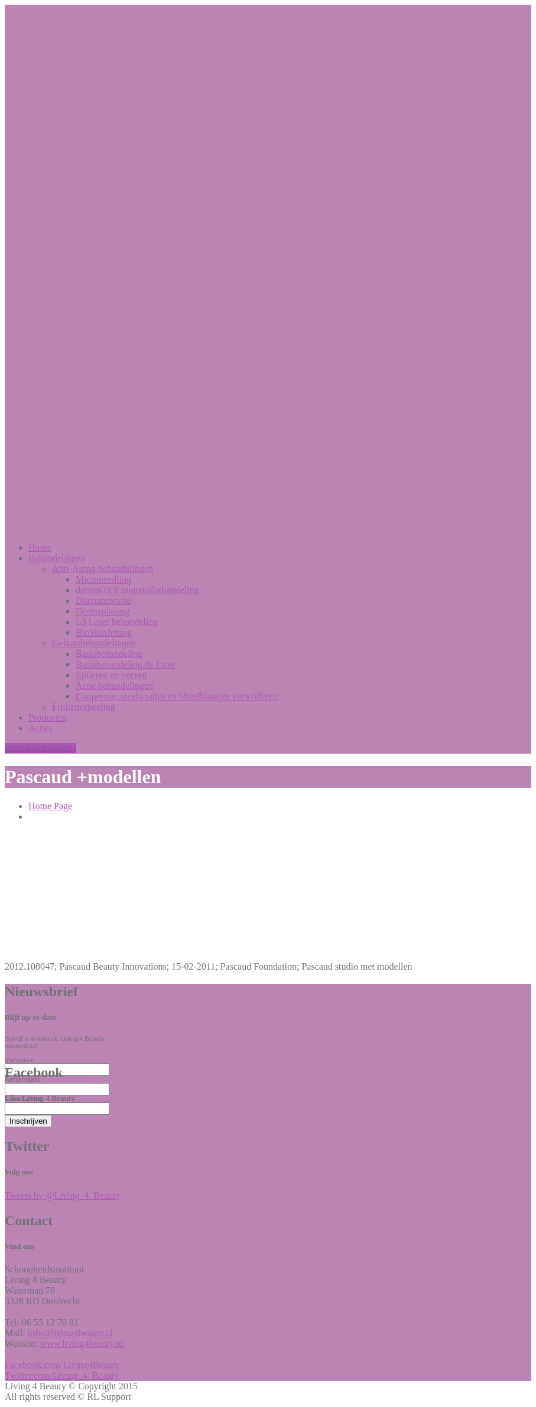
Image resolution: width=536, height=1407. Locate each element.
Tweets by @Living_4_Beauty (63, 1195)
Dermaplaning (103, 611)
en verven (111, 675)
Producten (47, 717)
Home (39, 547)
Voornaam (19, 1060)
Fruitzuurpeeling (83, 707)
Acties (40, 728)
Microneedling (103, 579)
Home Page (50, 806)
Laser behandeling (117, 622)
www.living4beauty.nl (82, 1344)
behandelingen (102, 569)
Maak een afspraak (40, 748)
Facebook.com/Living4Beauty (62, 1365)
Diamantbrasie (103, 600)
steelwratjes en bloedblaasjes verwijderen (177, 696)
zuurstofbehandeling (137, 590)
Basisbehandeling (109, 654)
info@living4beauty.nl (70, 1333)
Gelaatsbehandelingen (93, 643)
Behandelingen (56, 558)
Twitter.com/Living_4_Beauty (62, 1375)
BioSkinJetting (104, 632)
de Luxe (126, 664)
